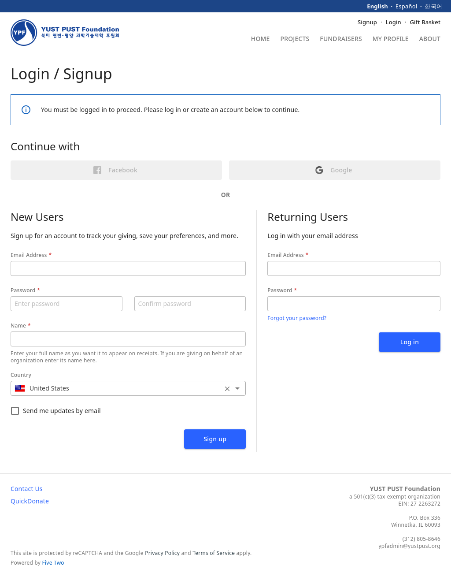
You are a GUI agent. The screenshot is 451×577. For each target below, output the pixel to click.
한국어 (433, 6)
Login (393, 22)
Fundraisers (341, 39)
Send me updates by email (56, 410)
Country (21, 375)
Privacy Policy (162, 553)
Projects (295, 39)
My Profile (391, 39)
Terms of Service (213, 553)
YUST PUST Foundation (405, 488)
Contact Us (27, 488)
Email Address (29, 255)
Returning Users (307, 216)
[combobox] (128, 388)
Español (407, 6)
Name (18, 325)
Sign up (214, 439)
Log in (409, 342)
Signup (367, 22)
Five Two (53, 562)
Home (260, 39)
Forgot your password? (296, 318)
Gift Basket (425, 22)
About (429, 39)
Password (23, 290)
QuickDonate (30, 501)
